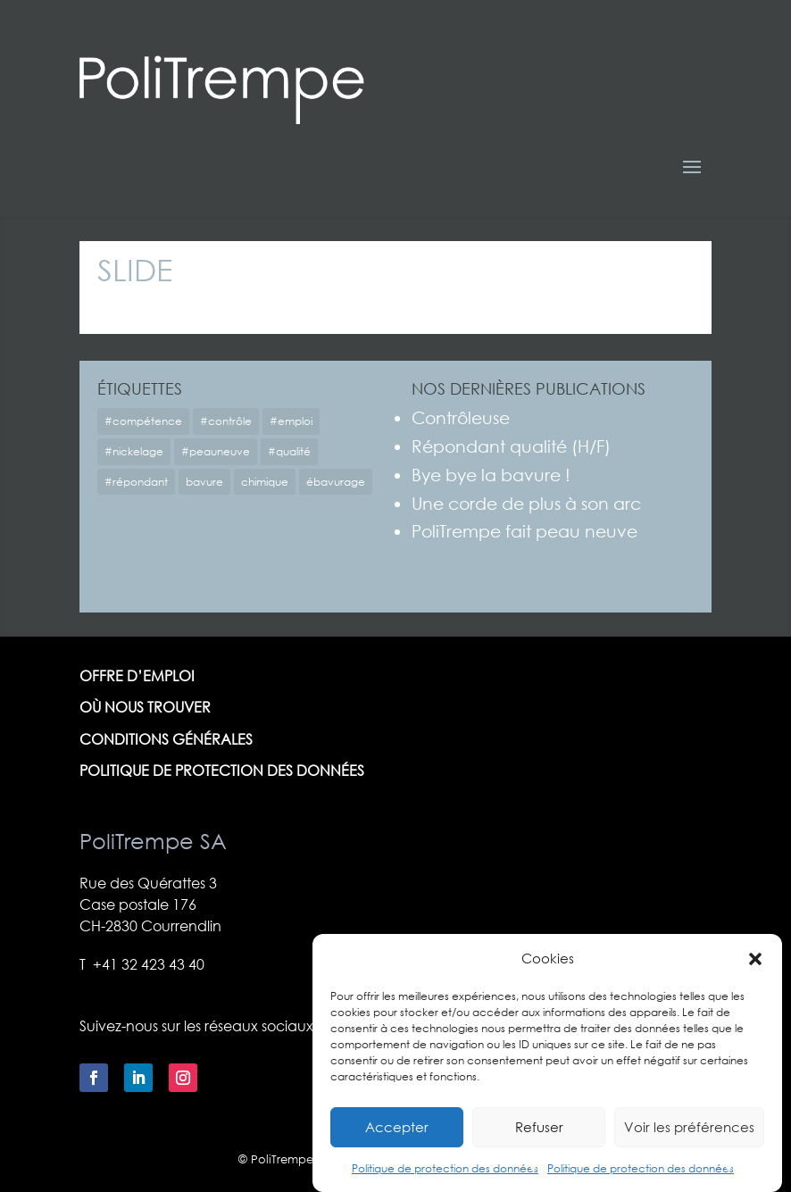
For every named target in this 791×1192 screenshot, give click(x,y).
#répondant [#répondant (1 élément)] (136, 481)
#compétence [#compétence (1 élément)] (143, 421)
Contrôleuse (461, 417)
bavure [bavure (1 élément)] (204, 481)
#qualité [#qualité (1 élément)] (289, 451)
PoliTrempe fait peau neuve (524, 531)
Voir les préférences (689, 1141)
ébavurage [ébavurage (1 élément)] (335, 481)
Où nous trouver (145, 707)
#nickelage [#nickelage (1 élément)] (133, 451)
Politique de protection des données (445, 1182)
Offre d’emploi (137, 676)
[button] (755, 973)
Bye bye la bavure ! (491, 474)
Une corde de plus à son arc (526, 503)
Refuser (539, 1141)
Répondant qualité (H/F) (511, 446)
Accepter (397, 1141)
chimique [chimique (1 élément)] (264, 481)
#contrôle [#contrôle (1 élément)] (226, 421)
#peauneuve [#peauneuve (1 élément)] (215, 451)
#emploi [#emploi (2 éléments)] (291, 421)
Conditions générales (166, 739)
